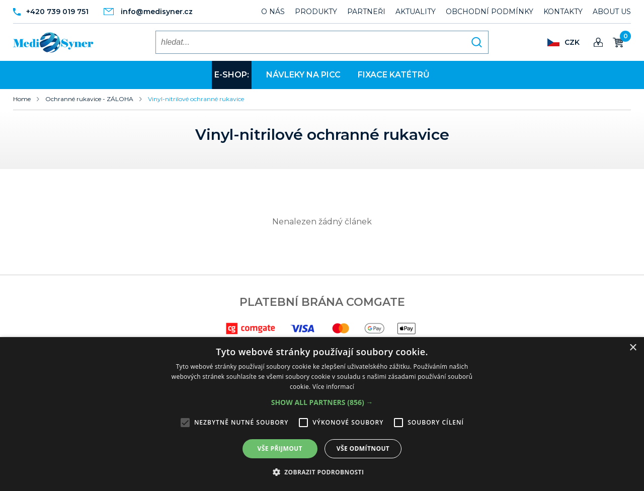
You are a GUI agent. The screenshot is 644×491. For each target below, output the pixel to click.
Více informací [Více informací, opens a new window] (333, 386)
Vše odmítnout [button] (363, 448)
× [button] (632, 348)
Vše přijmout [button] (280, 448)
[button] (322, 402)
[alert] (322, 414)
